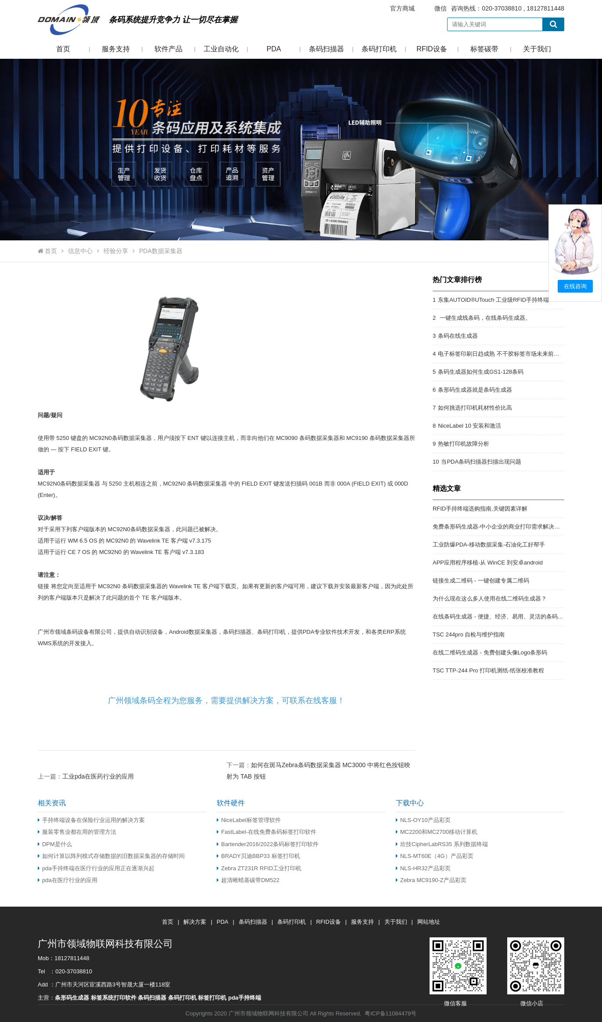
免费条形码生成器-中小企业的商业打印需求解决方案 (499, 526)
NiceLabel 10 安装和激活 (469, 425)
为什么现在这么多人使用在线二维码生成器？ (490, 598)
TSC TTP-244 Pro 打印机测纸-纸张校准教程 (488, 670)
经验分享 (116, 250)
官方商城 (402, 8)
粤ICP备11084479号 (390, 1013)
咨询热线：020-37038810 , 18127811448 (471, 8)
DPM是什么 (55, 844)
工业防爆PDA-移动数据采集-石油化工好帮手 (489, 544)
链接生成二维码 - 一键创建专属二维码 (481, 580)
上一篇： (86, 776)
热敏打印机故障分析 (463, 443)
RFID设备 (431, 49)
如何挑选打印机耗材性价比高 (475, 407)
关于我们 (537, 49)
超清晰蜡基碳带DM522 (248, 880)
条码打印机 (379, 49)
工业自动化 (221, 49)
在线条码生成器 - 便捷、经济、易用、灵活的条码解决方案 (506, 616)
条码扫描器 (326, 49)
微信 (440, 8)
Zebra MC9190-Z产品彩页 (431, 880)
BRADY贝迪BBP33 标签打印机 (258, 856)
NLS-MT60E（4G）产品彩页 (434, 856)
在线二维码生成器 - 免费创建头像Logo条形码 (490, 652)
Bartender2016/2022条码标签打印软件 (268, 844)
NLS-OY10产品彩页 (423, 820)
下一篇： (318, 764)
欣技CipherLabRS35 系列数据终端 (442, 844)
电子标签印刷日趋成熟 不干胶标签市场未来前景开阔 (504, 353)
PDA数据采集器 (161, 250)
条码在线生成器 (458, 335)
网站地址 (428, 921)
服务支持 (116, 49)
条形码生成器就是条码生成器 (475, 389)
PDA (274, 49)
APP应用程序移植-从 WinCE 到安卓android (488, 562)
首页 (63, 49)
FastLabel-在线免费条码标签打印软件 (266, 832)
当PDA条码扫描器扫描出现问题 (481, 461)
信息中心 (80, 250)
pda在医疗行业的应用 (67, 880)
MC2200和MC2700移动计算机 (436, 832)
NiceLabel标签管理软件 (249, 820)
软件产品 (168, 49)
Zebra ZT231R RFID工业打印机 (259, 868)
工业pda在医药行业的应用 (98, 776)
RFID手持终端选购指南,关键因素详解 (480, 508)
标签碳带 (484, 49)
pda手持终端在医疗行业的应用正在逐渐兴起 (96, 868)
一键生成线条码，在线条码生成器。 (484, 317)
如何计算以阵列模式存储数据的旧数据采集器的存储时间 (111, 856)
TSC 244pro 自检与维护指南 (469, 634)
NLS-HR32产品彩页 (423, 868)
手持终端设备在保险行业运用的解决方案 (91, 820)
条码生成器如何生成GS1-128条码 (480, 371)
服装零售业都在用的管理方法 (77, 832)
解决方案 (194, 921)
